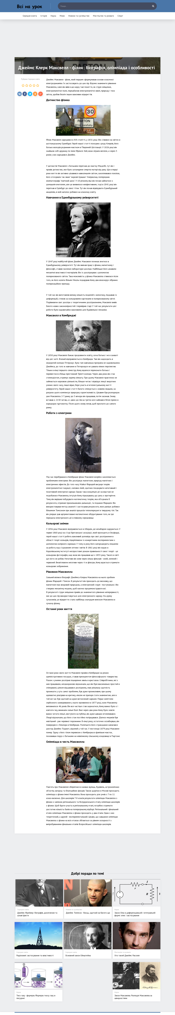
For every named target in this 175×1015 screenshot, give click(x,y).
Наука (53, 15)
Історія (43, 15)
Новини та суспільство (78, 15)
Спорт (120, 15)
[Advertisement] (87, 40)
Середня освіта (30, 15)
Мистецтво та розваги (103, 15)
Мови (62, 15)
